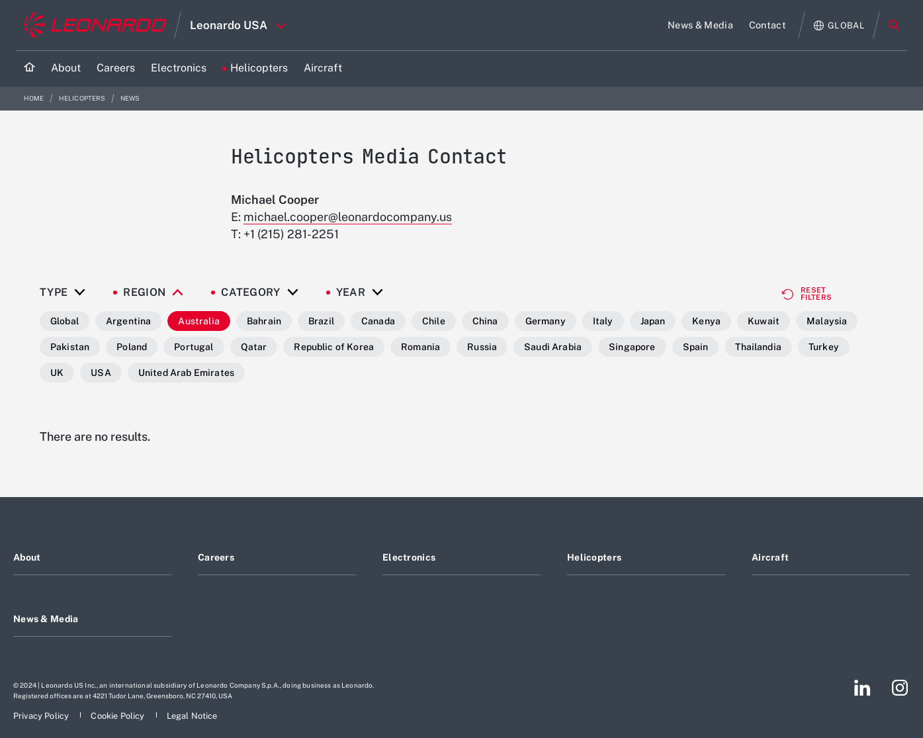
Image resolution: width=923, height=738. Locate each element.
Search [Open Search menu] (894, 25)
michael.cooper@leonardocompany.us (347, 217)
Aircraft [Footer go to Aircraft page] (770, 557)
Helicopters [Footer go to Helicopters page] (594, 557)
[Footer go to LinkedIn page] (862, 688)
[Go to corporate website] (95, 25)
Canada (378, 321)
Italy (603, 321)
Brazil (321, 321)
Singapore (632, 347)
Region (144, 292)
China (485, 321)
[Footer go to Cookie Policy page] (118, 716)
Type (53, 292)
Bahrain (264, 321)
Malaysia (827, 321)
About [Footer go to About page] (26, 557)
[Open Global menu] (839, 25)
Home (35, 98)
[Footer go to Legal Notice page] (192, 716)
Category (251, 292)
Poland (131, 347)
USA (100, 372)
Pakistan (69, 347)
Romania (420, 347)
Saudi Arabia (553, 347)
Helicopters (83, 98)
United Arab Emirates (186, 372)
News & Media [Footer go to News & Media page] (45, 619)
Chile (433, 321)
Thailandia (758, 347)
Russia (482, 347)
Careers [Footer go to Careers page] (216, 557)
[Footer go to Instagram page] (900, 688)
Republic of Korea (334, 347)
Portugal (193, 347)
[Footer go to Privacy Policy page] (42, 716)
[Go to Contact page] (767, 25)
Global (64, 321)
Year (350, 292)
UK (57, 372)
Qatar (254, 347)
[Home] (29, 68)
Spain (696, 347)
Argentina (128, 321)
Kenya (706, 321)
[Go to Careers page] (116, 68)
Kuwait (763, 321)
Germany (545, 321)
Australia (198, 321)
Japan (653, 321)
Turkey (824, 347)
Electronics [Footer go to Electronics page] (408, 557)
